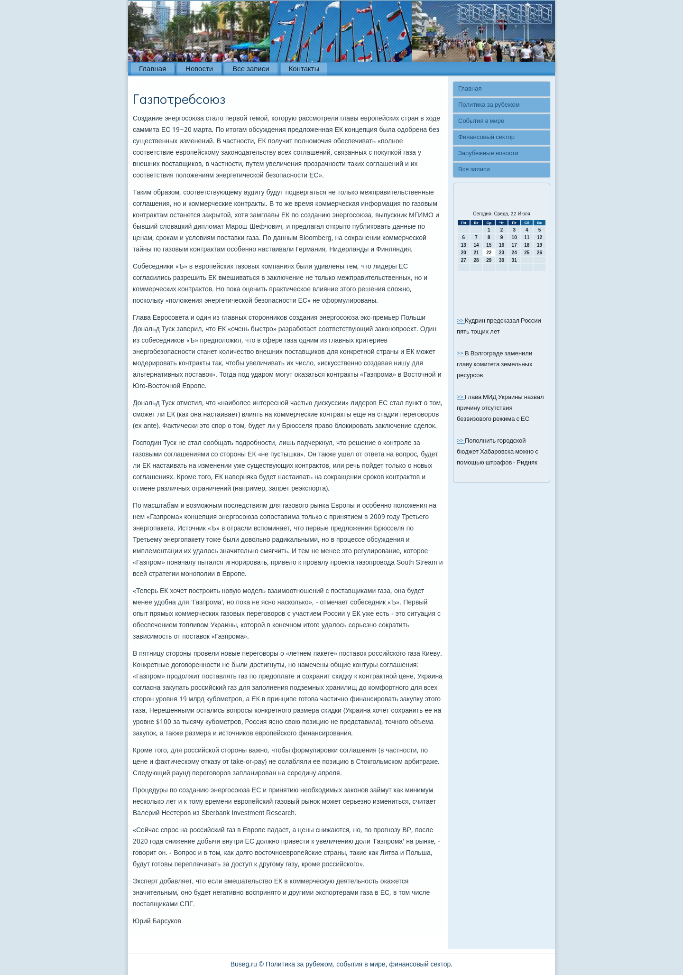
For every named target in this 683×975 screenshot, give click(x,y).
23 (501, 252)
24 (514, 252)
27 (463, 260)
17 (514, 245)
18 (526, 245)
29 (488, 260)
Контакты (304, 69)
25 (526, 252)
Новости (199, 69)
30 (501, 260)
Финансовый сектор (486, 137)
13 (463, 245)
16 (501, 245)
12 (539, 237)
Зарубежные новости (488, 153)
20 (463, 252)
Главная (152, 69)
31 (514, 260)
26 (539, 252)
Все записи (250, 69)
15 (488, 245)
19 (539, 245)
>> (461, 321)
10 (514, 237)
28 (476, 260)
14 (476, 245)
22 (488, 252)
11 (526, 237)
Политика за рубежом (489, 105)
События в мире (481, 121)
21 (476, 252)
